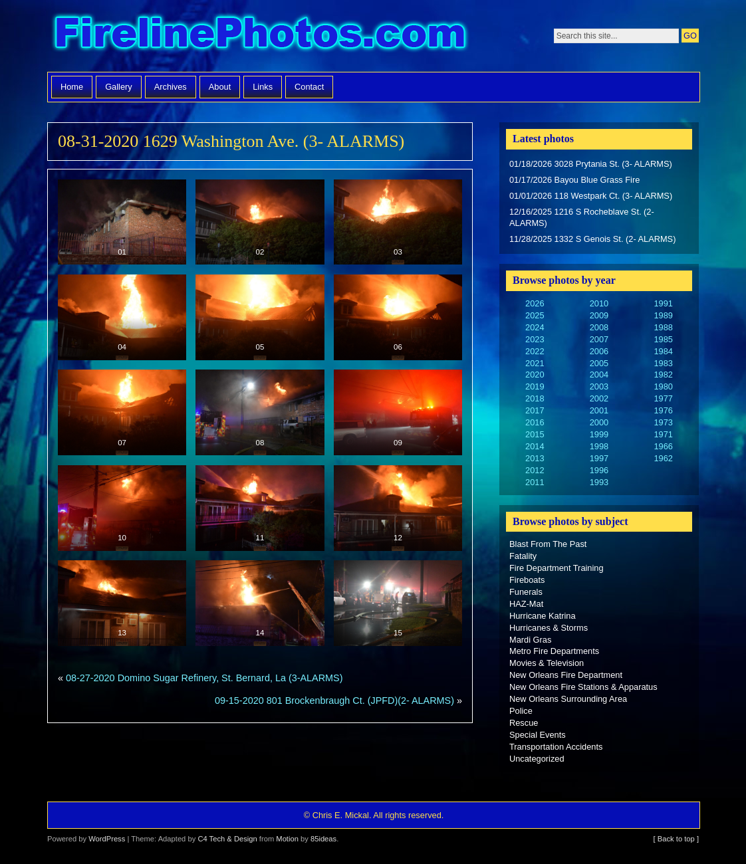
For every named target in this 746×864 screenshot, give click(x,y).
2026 (534, 303)
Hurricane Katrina (542, 616)
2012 (534, 470)
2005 (599, 363)
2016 (534, 422)
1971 (663, 434)
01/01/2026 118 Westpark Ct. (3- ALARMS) (590, 196)
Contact (309, 87)
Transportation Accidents (555, 747)
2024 (534, 327)
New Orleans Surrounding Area (568, 699)
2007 (599, 339)
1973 (663, 422)
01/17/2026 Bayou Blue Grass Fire (574, 180)
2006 (599, 351)
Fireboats (527, 580)
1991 (663, 303)
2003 (599, 386)
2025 (534, 315)
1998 (599, 446)
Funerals (526, 592)
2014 (534, 446)
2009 (599, 315)
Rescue (523, 723)
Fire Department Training (556, 568)
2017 (534, 410)
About (220, 87)
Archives (170, 87)
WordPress (106, 839)
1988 (663, 327)
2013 (534, 458)
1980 (663, 386)
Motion (287, 839)
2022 (534, 351)
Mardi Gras (530, 640)
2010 (599, 303)
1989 (663, 315)
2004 (599, 374)
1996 (599, 470)
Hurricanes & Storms (548, 628)
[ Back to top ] (676, 839)
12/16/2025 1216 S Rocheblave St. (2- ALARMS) (581, 218)
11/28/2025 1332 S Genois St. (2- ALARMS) (592, 239)
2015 (534, 434)
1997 (599, 458)
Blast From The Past (547, 544)
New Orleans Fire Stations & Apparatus (583, 687)
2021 (534, 363)
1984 (663, 351)
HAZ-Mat (526, 604)
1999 (599, 434)
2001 (599, 410)
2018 (534, 398)
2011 (534, 482)
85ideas (323, 839)
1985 (663, 339)
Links (263, 87)
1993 (599, 482)
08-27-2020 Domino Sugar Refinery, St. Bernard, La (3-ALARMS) (204, 678)
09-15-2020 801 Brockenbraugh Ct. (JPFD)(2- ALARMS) (334, 700)
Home (72, 87)
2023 (534, 339)
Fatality (523, 556)
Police (521, 711)
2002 (599, 398)
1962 (663, 458)
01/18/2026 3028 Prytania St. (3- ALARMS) (590, 164)
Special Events (537, 735)
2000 (599, 422)
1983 (663, 363)
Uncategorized (536, 759)
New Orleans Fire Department (565, 675)
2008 (599, 327)
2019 (534, 386)
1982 (663, 374)
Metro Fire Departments (554, 651)
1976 (663, 410)
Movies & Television (546, 663)
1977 (663, 398)
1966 (663, 446)
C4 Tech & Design (227, 839)
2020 (534, 374)
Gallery (118, 87)
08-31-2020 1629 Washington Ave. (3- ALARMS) (231, 141)
